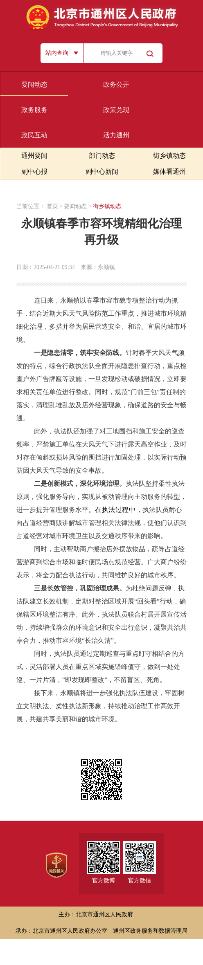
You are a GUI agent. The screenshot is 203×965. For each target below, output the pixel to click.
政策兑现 (116, 109)
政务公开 (116, 84)
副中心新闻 (102, 171)
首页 (52, 206)
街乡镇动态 (169, 155)
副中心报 (34, 171)
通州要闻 (34, 155)
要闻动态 (34, 84)
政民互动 (34, 135)
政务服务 (34, 109)
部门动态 (102, 155)
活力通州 (116, 135)
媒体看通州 (169, 171)
